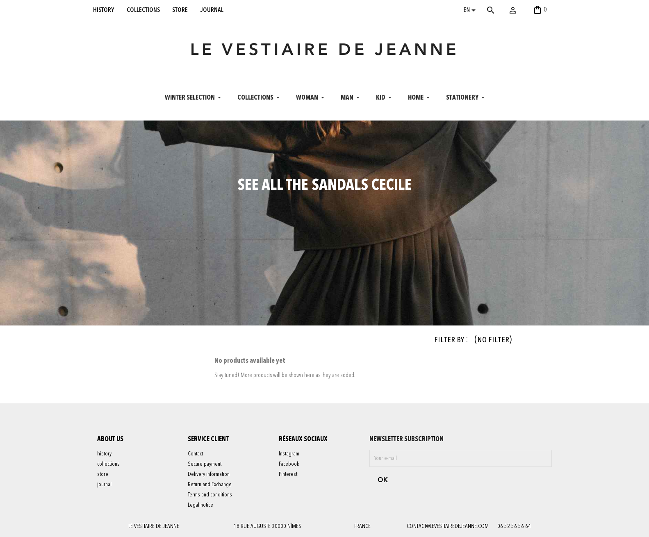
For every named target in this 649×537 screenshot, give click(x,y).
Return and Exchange (210, 484)
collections (143, 10)
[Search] (503, 10)
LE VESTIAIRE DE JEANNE (324, 51)
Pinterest (288, 474)
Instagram (289, 454)
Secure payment (204, 464)
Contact (195, 454)
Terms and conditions (210, 495)
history (103, 10)
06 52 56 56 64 (514, 526)
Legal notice (200, 505)
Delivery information (209, 474)
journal (211, 10)
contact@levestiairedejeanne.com (448, 526)
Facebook (289, 464)
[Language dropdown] (470, 11)
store (180, 10)
